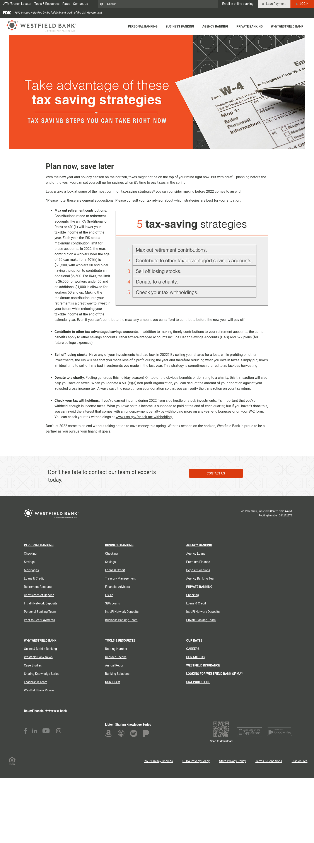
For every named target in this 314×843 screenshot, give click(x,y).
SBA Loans (112, 603)
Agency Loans (195, 553)
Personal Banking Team (40, 611)
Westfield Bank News (38, 657)
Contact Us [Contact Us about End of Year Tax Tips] (216, 473)
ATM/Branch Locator (17, 3)
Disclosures (299, 761)
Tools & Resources (47, 3)
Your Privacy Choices (158, 761)
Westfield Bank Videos (39, 690)
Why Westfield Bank (287, 26)
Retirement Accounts (38, 587)
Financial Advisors (117, 587)
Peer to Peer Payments (39, 620)
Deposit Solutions (198, 570)
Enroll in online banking (238, 3)
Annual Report (114, 665)
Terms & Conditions (268, 761)
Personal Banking (142, 26)
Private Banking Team (201, 620)
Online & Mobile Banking (40, 649)
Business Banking (180, 26)
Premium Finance (198, 562)
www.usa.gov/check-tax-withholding (144, 417)
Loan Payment (274, 3)
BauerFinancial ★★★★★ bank (45, 711)
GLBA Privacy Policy (196, 761)
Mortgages (31, 570)
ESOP (109, 595)
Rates (66, 3)
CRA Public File (198, 682)
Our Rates (194, 640)
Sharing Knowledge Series (41, 673)
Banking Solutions (117, 673)
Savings (29, 562)
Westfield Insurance (203, 665)
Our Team (112, 682)
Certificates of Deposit (39, 595)
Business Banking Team (121, 620)
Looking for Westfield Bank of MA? (214, 673)
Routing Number (116, 649)
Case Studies (33, 665)
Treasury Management (120, 578)
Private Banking (250, 26)
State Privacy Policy (232, 761)
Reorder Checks (115, 657)
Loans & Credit (34, 578)
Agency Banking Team (201, 578)
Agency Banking (215, 26)
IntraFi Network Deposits (41, 603)
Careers (193, 649)
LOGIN (302, 3)
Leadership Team (35, 682)
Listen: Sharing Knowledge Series (128, 724)
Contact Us (80, 3)
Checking (30, 553)
